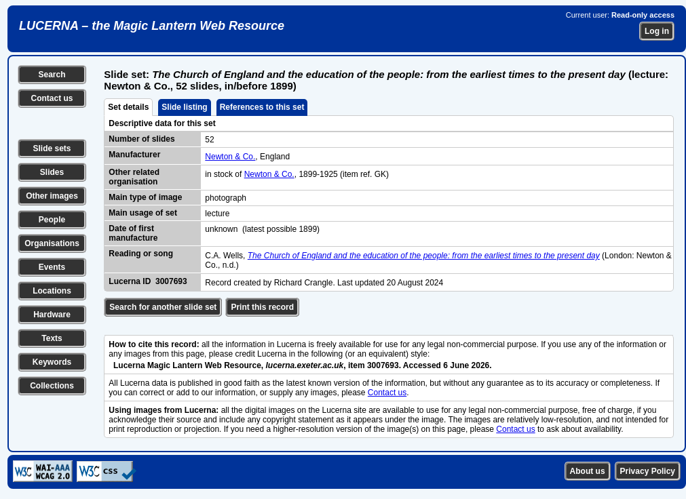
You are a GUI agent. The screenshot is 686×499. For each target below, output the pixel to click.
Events (52, 267)
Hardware (52, 314)
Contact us (52, 98)
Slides (52, 172)
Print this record (262, 307)
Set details (128, 107)
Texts (51, 338)
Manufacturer (134, 154)
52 (209, 139)
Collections (52, 386)
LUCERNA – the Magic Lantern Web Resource (151, 26)
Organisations (51, 243)
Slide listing (184, 107)
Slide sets (52, 148)
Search (51, 74)
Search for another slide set (162, 307)
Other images (52, 196)
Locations (52, 291)
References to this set (262, 107)
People (52, 219)
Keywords (52, 362)
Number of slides (141, 139)
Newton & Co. (230, 156)
